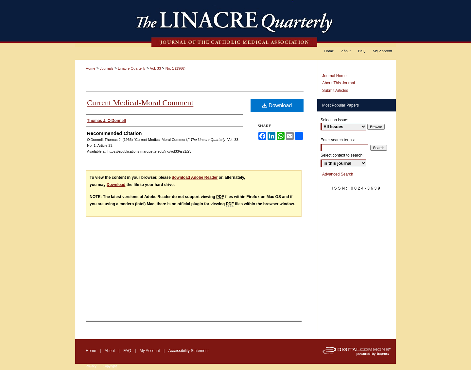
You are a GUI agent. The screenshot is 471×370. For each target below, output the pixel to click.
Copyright (110, 366)
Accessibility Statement (188, 350)
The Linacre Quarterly (235, 23)
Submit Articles (335, 90)
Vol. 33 (155, 68)
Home (90, 68)
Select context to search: (342, 155)
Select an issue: (334, 120)
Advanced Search (337, 174)
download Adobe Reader (195, 177)
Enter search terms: (338, 140)
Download (277, 105)
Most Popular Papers (340, 105)
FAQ (127, 350)
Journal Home (334, 76)
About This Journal (338, 83)
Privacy (91, 366)
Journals (106, 68)
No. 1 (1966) (175, 68)
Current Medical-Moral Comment (140, 102)
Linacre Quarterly (131, 68)
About (110, 350)
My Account (150, 350)
